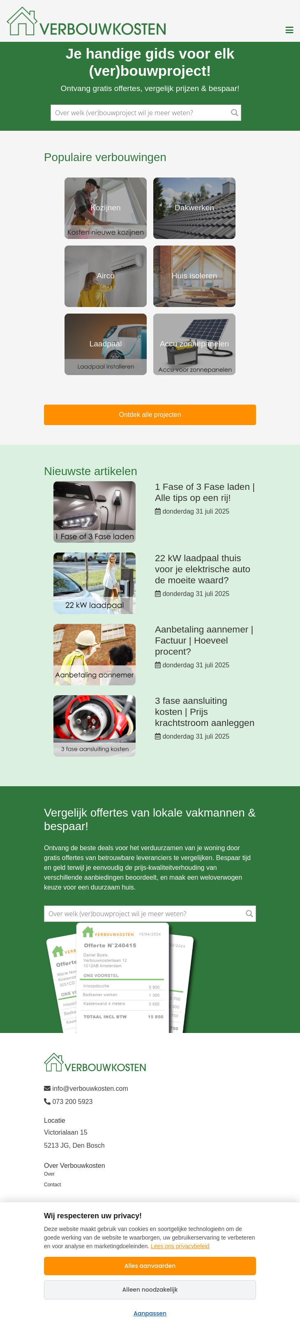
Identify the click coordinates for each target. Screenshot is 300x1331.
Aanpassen (150, 1313)
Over (49, 1174)
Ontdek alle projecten (150, 414)
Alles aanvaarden (150, 1266)
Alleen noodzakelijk (150, 1289)
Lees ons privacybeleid (180, 1246)
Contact (52, 1185)
